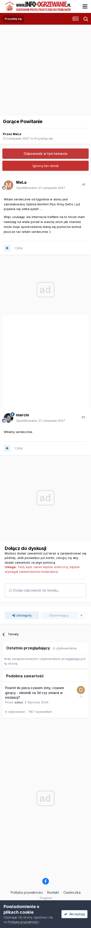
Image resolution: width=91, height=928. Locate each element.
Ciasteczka (72, 892)
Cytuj (18, 248)
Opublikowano (40, 188)
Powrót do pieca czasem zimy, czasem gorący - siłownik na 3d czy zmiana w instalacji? (34, 692)
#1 (83, 184)
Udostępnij (21, 615)
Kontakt (53, 892)
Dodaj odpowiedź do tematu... (34, 590)
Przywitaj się (43, 138)
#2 (83, 417)
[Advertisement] (44, 69)
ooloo (18, 702)
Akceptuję (74, 914)
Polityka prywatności (27, 892)
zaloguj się (64, 558)
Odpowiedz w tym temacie (45, 154)
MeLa (17, 134)
